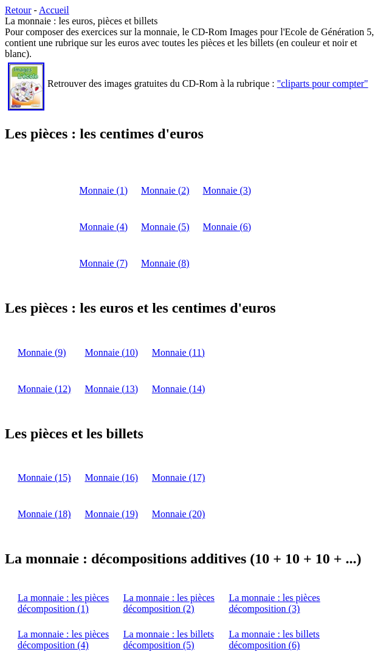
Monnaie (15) (44, 477)
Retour (18, 10)
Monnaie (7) (104, 263)
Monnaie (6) (227, 227)
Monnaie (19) (111, 514)
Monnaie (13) (111, 389)
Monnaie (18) (44, 514)
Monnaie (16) (111, 477)
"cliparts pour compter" (322, 83)
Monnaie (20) (178, 514)
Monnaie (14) (178, 389)
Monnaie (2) (165, 190)
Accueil (54, 10)
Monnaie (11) (178, 352)
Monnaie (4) (104, 227)
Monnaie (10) (111, 352)
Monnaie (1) (104, 190)
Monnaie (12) (44, 389)
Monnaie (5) (165, 227)
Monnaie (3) (227, 190)
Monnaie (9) (42, 352)
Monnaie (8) (165, 263)
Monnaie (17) (178, 477)
